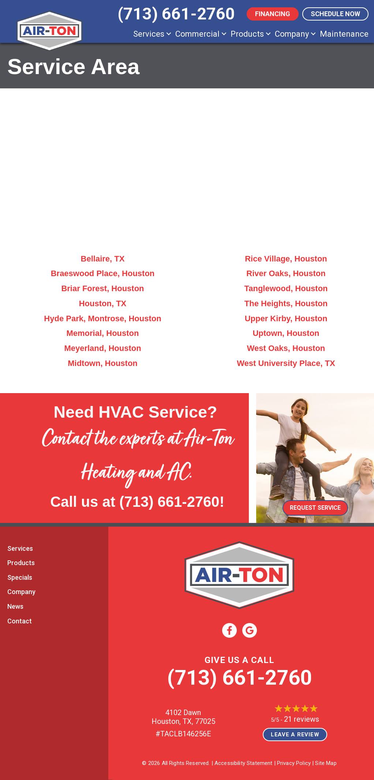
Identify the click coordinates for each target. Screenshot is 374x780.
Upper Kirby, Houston (286, 318)
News (15, 606)
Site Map (325, 763)
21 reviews (301, 719)
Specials (19, 577)
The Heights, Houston (286, 303)
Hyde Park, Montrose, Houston (102, 318)
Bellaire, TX (103, 258)
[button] (168, 34)
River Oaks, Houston (285, 273)
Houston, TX (103, 303)
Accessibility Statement (243, 763)
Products (247, 34)
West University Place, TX (286, 363)
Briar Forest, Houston (102, 288)
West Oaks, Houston (286, 348)
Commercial (197, 34)
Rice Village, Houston (286, 258)
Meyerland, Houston (102, 348)
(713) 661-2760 (169, 502)
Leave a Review (295, 734)
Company (292, 34)
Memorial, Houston (102, 333)
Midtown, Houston (103, 363)
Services (148, 34)
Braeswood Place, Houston (103, 273)
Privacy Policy (294, 763)
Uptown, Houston (286, 333)
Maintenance (344, 34)
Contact (19, 621)
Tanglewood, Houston (286, 288)
